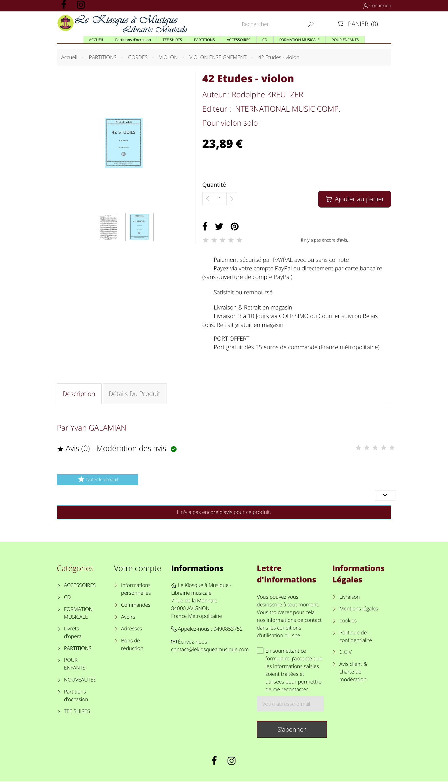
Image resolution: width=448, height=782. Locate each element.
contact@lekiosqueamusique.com (210, 650)
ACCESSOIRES (80, 585)
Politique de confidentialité (355, 637)
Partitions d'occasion (76, 696)
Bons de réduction (132, 645)
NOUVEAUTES (80, 680)
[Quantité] (220, 199)
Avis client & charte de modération (353, 672)
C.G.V (345, 652)
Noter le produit (98, 480)
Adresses (131, 629)
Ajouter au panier (354, 198)
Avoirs (128, 617)
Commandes (136, 605)
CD (67, 597)
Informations (197, 568)
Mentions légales (358, 609)
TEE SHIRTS (77, 711)
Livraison (349, 597)
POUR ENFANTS (74, 665)
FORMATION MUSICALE (78, 613)
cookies (348, 621)
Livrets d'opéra (73, 633)
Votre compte (137, 568)
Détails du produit (135, 394)
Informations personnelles (136, 589)
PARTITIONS (78, 649)
